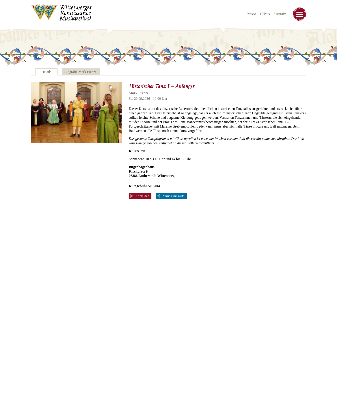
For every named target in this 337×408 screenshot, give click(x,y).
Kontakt (279, 14)
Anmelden (142, 196)
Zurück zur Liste (173, 196)
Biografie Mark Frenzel (81, 72)
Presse (251, 14)
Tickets (264, 14)
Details (46, 72)
